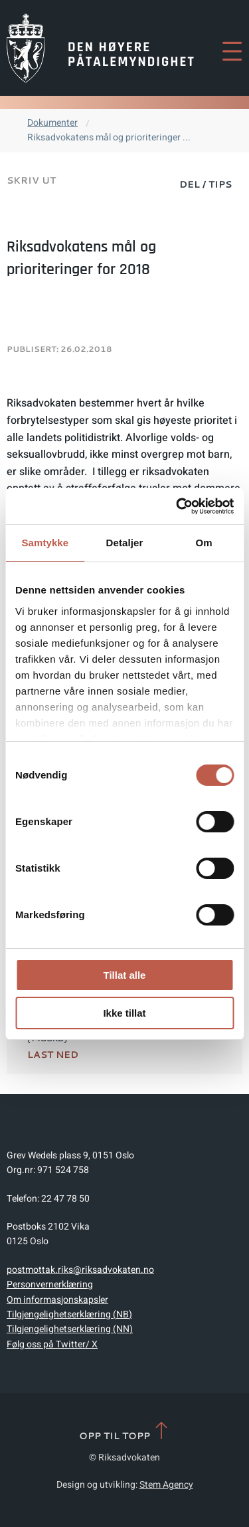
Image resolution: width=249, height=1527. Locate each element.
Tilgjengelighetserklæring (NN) (70, 1329)
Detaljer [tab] (124, 542)
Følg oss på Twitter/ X (52, 1344)
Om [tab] (204, 542)
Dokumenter (52, 123)
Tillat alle (125, 975)
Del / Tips (205, 184)
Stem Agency (166, 1485)
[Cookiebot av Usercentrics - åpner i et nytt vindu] (177, 506)
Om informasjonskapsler (57, 1300)
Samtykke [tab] (44, 542)
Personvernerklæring (50, 1284)
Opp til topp (124, 1431)
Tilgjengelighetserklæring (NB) (69, 1314)
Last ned (52, 1054)
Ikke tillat (124, 1013)
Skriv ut (31, 180)
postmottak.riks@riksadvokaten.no (80, 1270)
